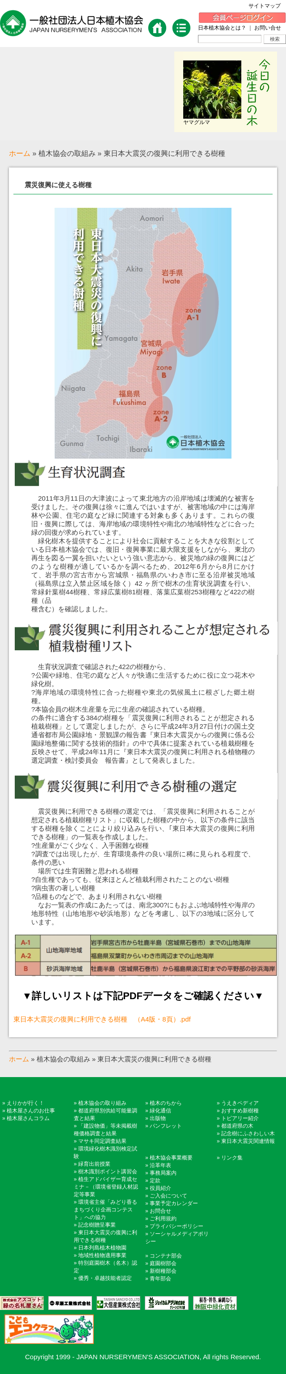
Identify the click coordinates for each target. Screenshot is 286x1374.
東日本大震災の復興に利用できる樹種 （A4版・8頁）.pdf (102, 1019)
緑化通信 (160, 1111)
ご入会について (168, 1196)
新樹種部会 (163, 1271)
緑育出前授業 (94, 1164)
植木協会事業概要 (171, 1158)
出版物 (158, 1118)
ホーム (19, 153)
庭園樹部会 (163, 1263)
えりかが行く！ (25, 1103)
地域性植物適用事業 (102, 1255)
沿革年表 (160, 1165)
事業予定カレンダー (174, 1203)
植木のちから (166, 1103)
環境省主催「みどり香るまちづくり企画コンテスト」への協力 (105, 1209)
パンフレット (166, 1126)
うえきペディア (240, 1103)
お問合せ (160, 1211)
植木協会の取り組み (102, 1103)
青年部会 (160, 1278)
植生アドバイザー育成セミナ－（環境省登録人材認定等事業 (106, 1187)
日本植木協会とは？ (222, 28)
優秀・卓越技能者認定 (105, 1278)
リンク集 (232, 1158)
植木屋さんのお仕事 (31, 1111)
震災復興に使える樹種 (58, 185)
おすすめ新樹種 (240, 1111)
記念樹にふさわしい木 (248, 1133)
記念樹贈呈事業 (97, 1225)
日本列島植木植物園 (102, 1248)
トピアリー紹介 (240, 1118)
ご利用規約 (163, 1218)
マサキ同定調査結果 (102, 1141)
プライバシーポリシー (176, 1226)
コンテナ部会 (166, 1256)
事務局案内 (163, 1173)
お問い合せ (267, 28)
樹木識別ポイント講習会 (107, 1171)
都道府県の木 (237, 1126)
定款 (155, 1180)
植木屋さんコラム (28, 1118)
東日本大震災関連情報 (248, 1141)
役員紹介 (160, 1188)
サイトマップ (267, 6)
